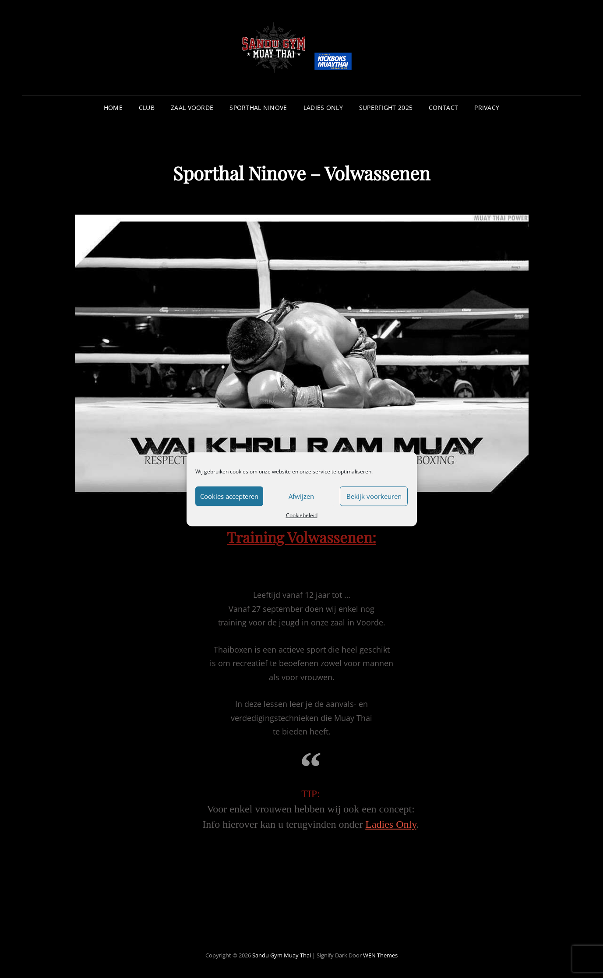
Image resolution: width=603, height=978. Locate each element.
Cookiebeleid (301, 515)
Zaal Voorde (192, 107)
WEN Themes (380, 955)
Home (113, 107)
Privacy (486, 107)
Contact (443, 107)
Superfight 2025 (386, 107)
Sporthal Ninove (258, 107)
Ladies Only (323, 107)
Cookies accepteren (229, 496)
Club (147, 107)
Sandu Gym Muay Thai (281, 955)
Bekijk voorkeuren (374, 496)
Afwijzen (301, 496)
